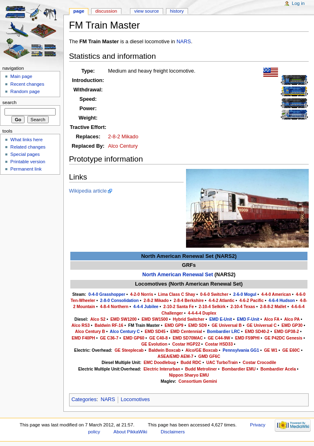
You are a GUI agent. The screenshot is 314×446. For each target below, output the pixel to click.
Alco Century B (90, 331)
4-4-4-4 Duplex (202, 313)
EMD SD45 (155, 331)
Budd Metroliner (201, 369)
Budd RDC (191, 362)
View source (146, 11)
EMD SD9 (197, 325)
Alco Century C (125, 331)
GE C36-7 (109, 338)
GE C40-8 (158, 338)
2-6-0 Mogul (244, 294)
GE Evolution (154, 344)
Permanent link (25, 168)
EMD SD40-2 (257, 331)
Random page (25, 91)
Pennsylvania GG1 (240, 350)
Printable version (27, 161)
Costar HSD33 (219, 344)
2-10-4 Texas (243, 306)
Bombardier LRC (223, 331)
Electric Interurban (162, 369)
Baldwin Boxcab (164, 350)
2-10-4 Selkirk (212, 306)
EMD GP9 (174, 325)
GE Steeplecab (129, 350)
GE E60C (291, 350)
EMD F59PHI (247, 338)
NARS (184, 41)
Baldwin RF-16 (108, 325)
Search (9, 102)
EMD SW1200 (123, 319)
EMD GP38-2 (286, 331)
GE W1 (271, 350)
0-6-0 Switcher (214, 294)
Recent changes (27, 84)
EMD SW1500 (154, 319)
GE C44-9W (219, 338)
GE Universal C (261, 325)
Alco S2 (97, 319)
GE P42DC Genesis (284, 338)
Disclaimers (173, 431)
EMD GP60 (133, 338)
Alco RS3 (81, 325)
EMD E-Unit (220, 319)
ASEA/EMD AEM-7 (175, 356)
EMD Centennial (186, 331)
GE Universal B (227, 325)
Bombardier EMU (239, 369)
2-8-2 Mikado (123, 137)
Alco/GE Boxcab (201, 350)
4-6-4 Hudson (282, 300)
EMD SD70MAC (188, 338)
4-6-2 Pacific (252, 300)
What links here (26, 139)
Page (78, 11)
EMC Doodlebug (159, 362)
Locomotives (135, 399)
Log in (298, 3)
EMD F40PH (83, 338)
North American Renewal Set (177, 274)
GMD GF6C (209, 356)
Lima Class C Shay (176, 294)
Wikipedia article (88, 191)
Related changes (27, 146)
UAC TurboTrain (222, 362)
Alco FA (271, 319)
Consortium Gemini (198, 381)
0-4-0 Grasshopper (106, 294)
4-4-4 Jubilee (146, 306)
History (177, 11)
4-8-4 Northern (114, 306)
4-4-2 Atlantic (221, 300)
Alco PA (292, 319)
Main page (21, 76)
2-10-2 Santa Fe (179, 306)
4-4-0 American (276, 294)
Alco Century (123, 146)
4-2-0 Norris (141, 294)
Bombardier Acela (278, 369)
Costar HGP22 (186, 344)
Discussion (106, 11)
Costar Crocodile (259, 362)
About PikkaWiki (131, 431)
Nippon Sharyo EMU (189, 375)
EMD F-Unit (248, 319)
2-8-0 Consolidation (119, 300)
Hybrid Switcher (188, 319)
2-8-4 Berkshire (189, 300)
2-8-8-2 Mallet (273, 306)
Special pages (25, 154)
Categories (84, 399)
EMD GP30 (292, 325)
